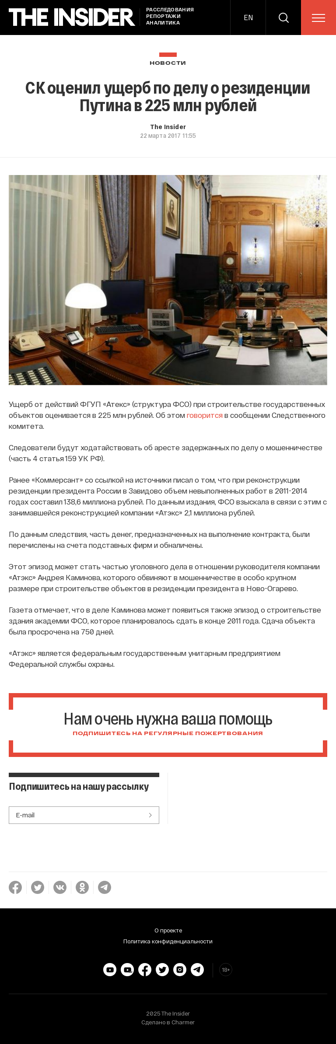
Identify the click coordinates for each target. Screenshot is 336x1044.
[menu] (318, 18)
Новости (168, 63)
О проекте (168, 930)
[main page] (72, 17)
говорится (205, 414)
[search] (283, 17)
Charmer (183, 1022)
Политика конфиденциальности (168, 941)
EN (248, 17)
